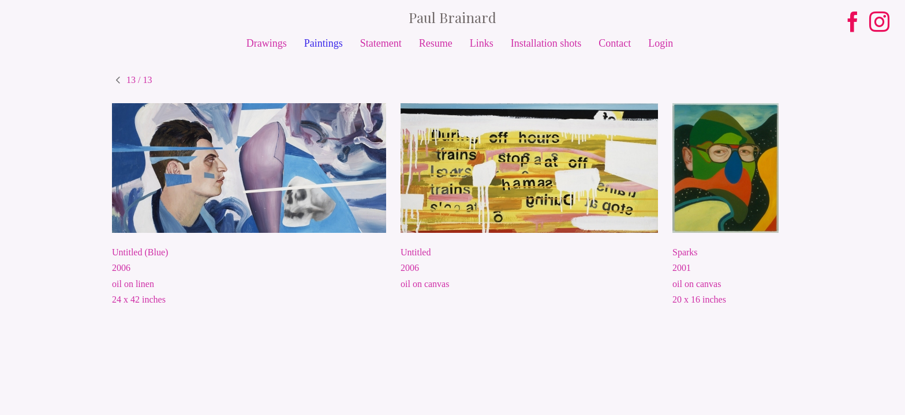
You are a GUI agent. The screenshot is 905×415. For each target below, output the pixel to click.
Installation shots (546, 43)
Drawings (266, 43)
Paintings (323, 43)
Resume (435, 43)
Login (660, 43)
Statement (381, 43)
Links (481, 43)
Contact (615, 43)
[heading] (452, 17)
